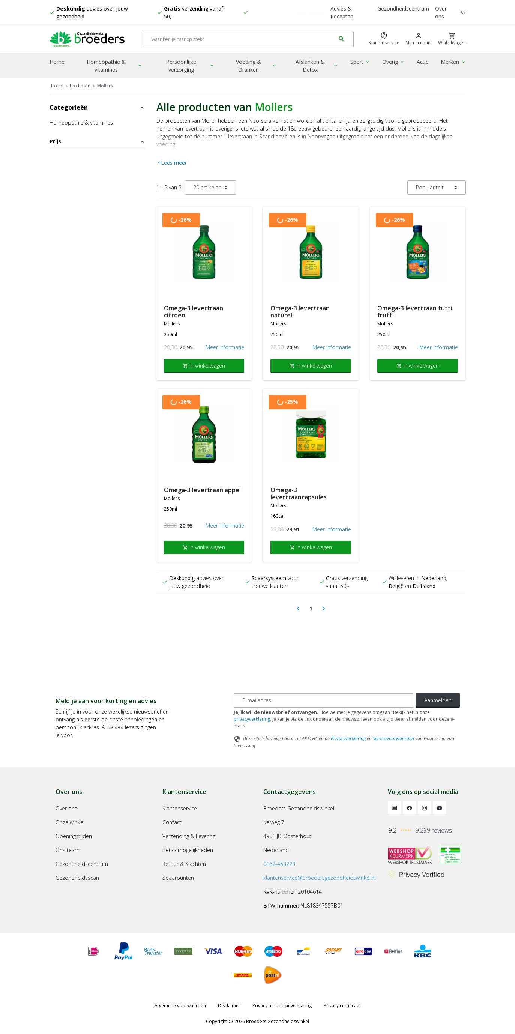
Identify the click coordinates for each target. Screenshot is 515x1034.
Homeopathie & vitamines (115, 65)
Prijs (97, 141)
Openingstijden (74, 836)
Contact (172, 822)
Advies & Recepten (341, 12)
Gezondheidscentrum (403, 8)
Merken (453, 61)
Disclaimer (229, 1005)
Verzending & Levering (188, 836)
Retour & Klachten (184, 863)
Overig (393, 61)
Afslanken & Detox (317, 65)
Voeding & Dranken (256, 65)
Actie (423, 61)
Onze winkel (70, 822)
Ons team (68, 850)
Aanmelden (438, 700)
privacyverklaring (252, 719)
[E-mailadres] (323, 700)
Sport (360, 61)
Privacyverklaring (348, 738)
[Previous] (298, 608)
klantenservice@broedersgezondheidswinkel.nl (319, 877)
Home (57, 61)
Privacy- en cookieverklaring (282, 1005)
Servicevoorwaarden (393, 738)
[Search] (239, 39)
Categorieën (97, 107)
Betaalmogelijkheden (187, 850)
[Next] (324, 608)
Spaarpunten (178, 877)
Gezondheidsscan (77, 877)
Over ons (441, 12)
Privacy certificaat (342, 1005)
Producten (80, 86)
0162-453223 (279, 863)
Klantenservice (179, 808)
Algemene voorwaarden (180, 1005)
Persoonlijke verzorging (190, 65)
